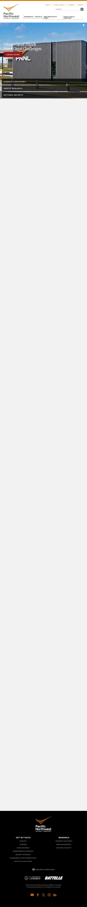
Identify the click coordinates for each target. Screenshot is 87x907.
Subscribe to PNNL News (44, 869)
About (48, 5)
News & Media (59, 5)
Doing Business (23, 848)
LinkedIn (55, 895)
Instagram (49, 895)
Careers (71, 5)
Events (80, 5)
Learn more (13, 55)
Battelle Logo (54, 878)
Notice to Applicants (23, 861)
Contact (23, 841)
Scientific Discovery (64, 841)
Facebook (38, 895)
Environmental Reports (23, 851)
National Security (63, 848)
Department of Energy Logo (32, 878)
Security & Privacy (23, 854)
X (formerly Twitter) (43, 895)
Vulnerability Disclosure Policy (23, 858)
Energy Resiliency (64, 844)
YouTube (32, 895)
